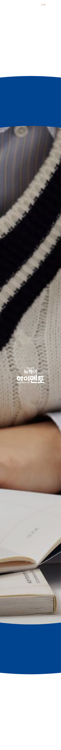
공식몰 (43, 5)
